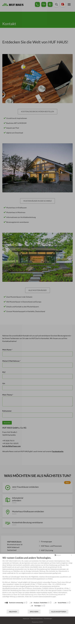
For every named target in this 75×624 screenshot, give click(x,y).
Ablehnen (13, 612)
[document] (37, 578)
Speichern (34, 612)
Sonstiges (37, 605)
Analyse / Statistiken (40, 602)
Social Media (62, 602)
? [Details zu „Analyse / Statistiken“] (50, 602)
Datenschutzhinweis (37, 618)
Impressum (26, 618)
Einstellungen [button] (48, 618)
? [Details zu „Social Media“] (69, 602)
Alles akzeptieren (58, 612)
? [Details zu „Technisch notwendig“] (26, 602)
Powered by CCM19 (37, 622)
